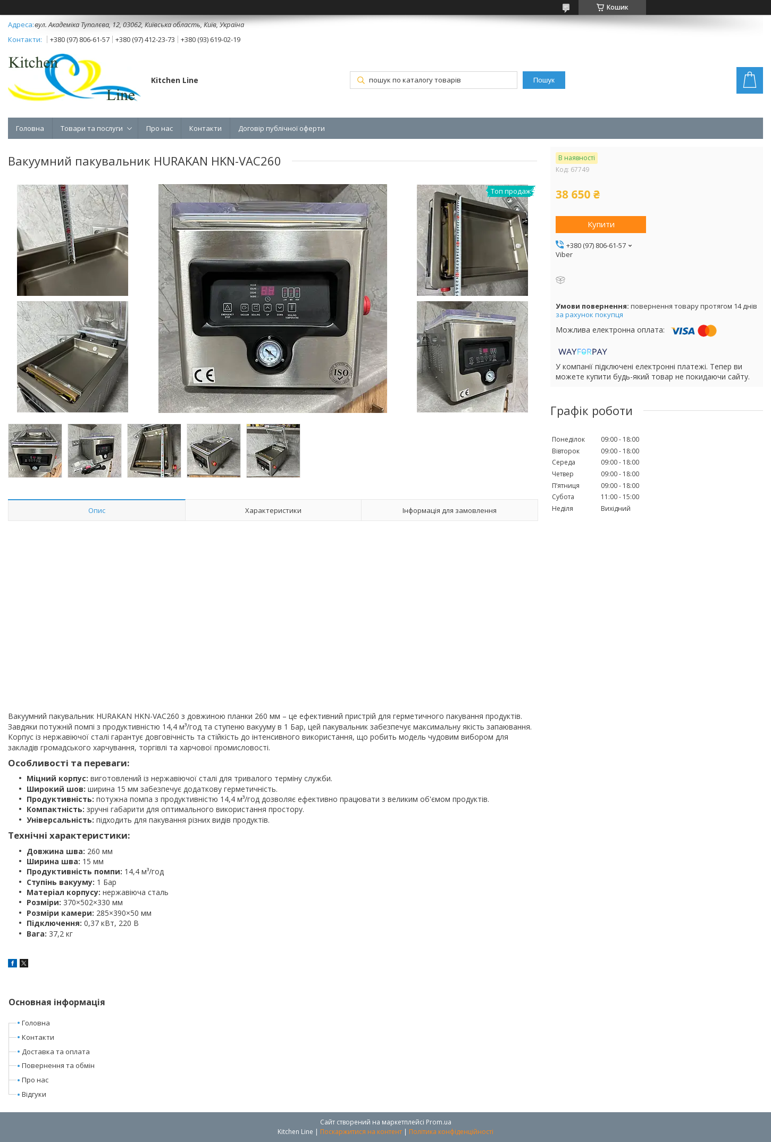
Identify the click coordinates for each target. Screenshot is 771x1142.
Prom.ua (438, 1122)
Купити (601, 224)
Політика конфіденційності (451, 1131)
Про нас (159, 128)
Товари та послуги (92, 128)
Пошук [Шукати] (544, 80)
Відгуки (34, 1094)
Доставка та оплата (56, 1051)
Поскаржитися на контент (361, 1131)
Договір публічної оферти (281, 128)
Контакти (205, 128)
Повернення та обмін (58, 1065)
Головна (30, 128)
